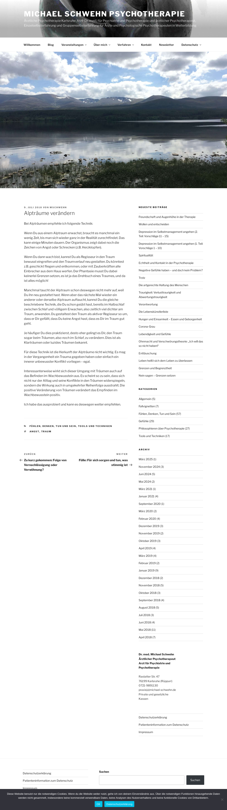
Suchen (104, 771)
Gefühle (144, 421)
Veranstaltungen (74, 44)
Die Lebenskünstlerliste (153, 311)
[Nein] (222, 799)
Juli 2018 (144, 615)
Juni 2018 (145, 622)
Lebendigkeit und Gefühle (155, 334)
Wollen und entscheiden (154, 224)
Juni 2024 (145, 474)
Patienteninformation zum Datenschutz (164, 724)
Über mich (102, 44)
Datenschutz (191, 44)
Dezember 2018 (149, 578)
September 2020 (150, 503)
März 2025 (146, 459)
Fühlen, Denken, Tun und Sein (53, 426)
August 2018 (147, 607)
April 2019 (145, 548)
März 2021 (145, 489)
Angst (34, 431)
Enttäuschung (147, 353)
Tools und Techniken (95, 426)
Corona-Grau (147, 326)
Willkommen (32, 44)
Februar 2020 (147, 518)
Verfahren (125, 44)
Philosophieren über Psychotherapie (161, 428)
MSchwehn (58, 207)
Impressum (146, 732)
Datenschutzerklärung (153, 717)
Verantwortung (148, 304)
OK (98, 804)
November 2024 (149, 466)
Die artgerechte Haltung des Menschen (163, 285)
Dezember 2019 (149, 526)
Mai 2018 (145, 629)
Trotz (142, 277)
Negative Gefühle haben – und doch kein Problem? (171, 270)
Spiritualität (146, 255)
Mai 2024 (145, 481)
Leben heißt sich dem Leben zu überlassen (165, 360)
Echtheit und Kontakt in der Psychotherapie (166, 263)
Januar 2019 (147, 570)
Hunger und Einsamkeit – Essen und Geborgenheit (170, 319)
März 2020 (146, 511)
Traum (46, 431)
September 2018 (149, 600)
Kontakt (146, 44)
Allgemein (145, 399)
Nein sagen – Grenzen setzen (157, 375)
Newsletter (166, 44)
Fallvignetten (147, 406)
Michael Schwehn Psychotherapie (104, 14)
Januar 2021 (146, 496)
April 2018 (145, 637)
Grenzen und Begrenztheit (155, 368)
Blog (51, 44)
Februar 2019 (147, 563)
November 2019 (149, 533)
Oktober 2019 (147, 541)
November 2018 (149, 585)
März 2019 (146, 555)
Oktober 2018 (147, 592)
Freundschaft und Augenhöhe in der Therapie (167, 217)
